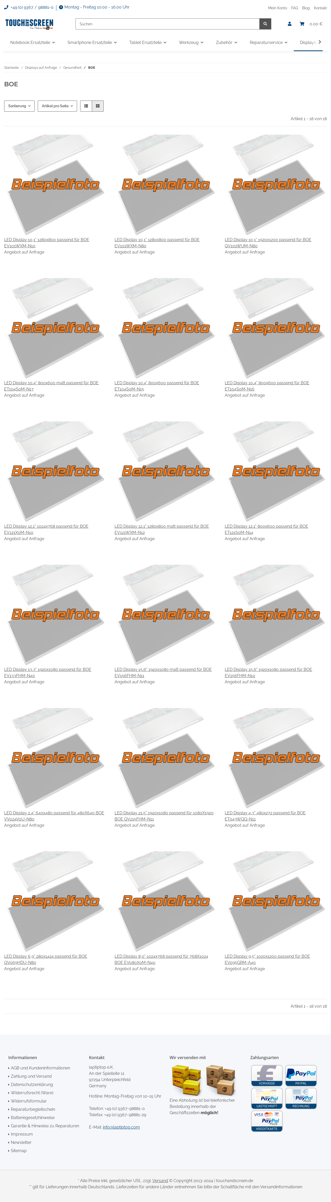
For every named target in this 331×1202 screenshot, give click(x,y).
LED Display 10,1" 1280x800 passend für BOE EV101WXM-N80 (157, 242)
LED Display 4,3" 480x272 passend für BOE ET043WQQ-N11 (265, 816)
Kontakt (320, 8)
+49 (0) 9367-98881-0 (125, 1108)
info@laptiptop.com (121, 1127)
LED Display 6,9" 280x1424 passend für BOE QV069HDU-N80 (45, 959)
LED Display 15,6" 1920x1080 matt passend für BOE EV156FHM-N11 (163, 672)
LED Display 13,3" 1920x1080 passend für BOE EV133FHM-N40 (47, 672)
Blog (306, 8)
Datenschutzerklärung (32, 1084)
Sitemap (19, 1150)
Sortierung (17, 106)
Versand (160, 1180)
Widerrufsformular (29, 1101)
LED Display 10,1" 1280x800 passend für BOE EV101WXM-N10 (46, 242)
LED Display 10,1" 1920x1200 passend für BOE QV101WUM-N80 (268, 242)
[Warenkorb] (311, 24)
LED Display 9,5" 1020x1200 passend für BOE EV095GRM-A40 (267, 959)
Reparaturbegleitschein (33, 1109)
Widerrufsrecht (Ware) (32, 1092)
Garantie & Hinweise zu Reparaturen (45, 1125)
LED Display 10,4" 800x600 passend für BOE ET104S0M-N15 (157, 386)
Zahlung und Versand (31, 1076)
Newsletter (21, 1142)
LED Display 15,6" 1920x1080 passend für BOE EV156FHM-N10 (268, 672)
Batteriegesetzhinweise (33, 1117)
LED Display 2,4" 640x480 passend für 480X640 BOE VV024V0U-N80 (54, 816)
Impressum (22, 1134)
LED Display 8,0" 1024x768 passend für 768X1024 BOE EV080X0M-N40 (161, 959)
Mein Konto (277, 8)
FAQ (294, 8)
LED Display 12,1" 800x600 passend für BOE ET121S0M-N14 (266, 529)
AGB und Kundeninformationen (40, 1068)
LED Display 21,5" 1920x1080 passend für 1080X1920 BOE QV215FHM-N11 (164, 816)
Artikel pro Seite (55, 106)
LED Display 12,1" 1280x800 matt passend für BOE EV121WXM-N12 (162, 529)
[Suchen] (168, 23)
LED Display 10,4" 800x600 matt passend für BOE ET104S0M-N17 (51, 386)
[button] (290, 24)
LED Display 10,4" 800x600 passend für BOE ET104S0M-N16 (267, 386)
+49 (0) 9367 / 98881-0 (29, 7)
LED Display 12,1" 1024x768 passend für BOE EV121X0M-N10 (46, 529)
